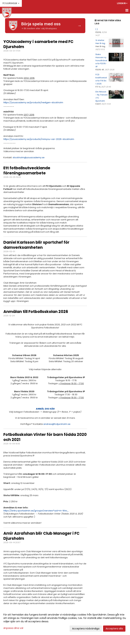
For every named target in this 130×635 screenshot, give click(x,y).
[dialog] (65, 621)
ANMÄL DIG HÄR (45, 408)
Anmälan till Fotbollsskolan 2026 (35, 311)
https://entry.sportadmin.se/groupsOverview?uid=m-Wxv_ (36, 510)
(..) (96, 29)
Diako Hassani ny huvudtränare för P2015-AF (101, 60)
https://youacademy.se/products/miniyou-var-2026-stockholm (38, 139)
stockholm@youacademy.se (29, 157)
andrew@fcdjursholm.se (56, 424)
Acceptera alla (114, 628)
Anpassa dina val (13, 628)
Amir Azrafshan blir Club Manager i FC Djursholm (41, 536)
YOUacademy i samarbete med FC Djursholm (38, 44)
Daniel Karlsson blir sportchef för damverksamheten (36, 245)
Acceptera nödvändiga (85, 628)
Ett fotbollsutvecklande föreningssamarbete (26, 170)
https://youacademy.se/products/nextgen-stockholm (33, 102)
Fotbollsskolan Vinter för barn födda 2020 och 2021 (45, 437)
